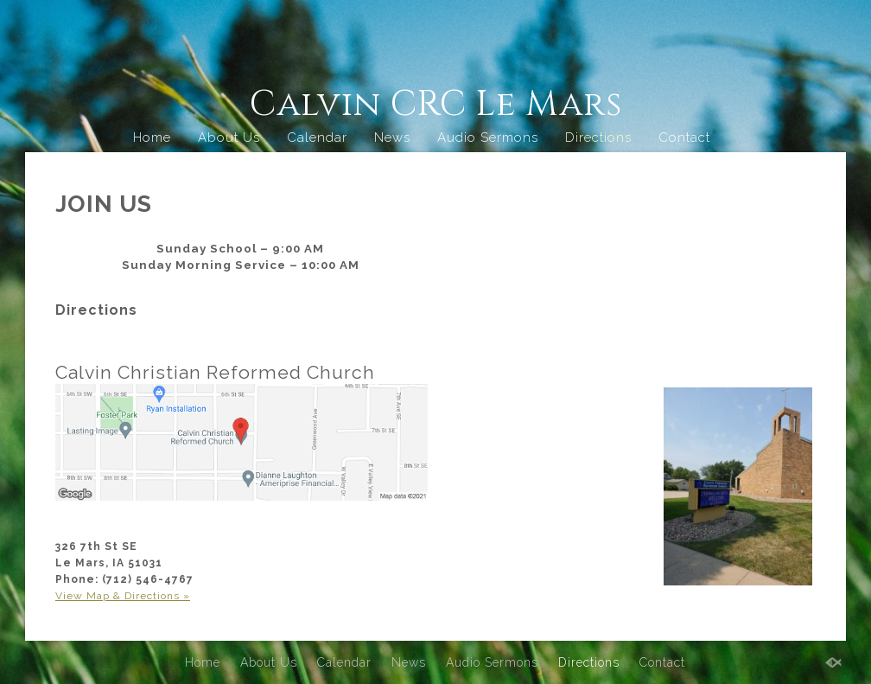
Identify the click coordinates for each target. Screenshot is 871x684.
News (392, 137)
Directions (598, 137)
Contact (684, 137)
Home (152, 137)
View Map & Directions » (122, 596)
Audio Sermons (487, 137)
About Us (229, 137)
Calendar (317, 137)
